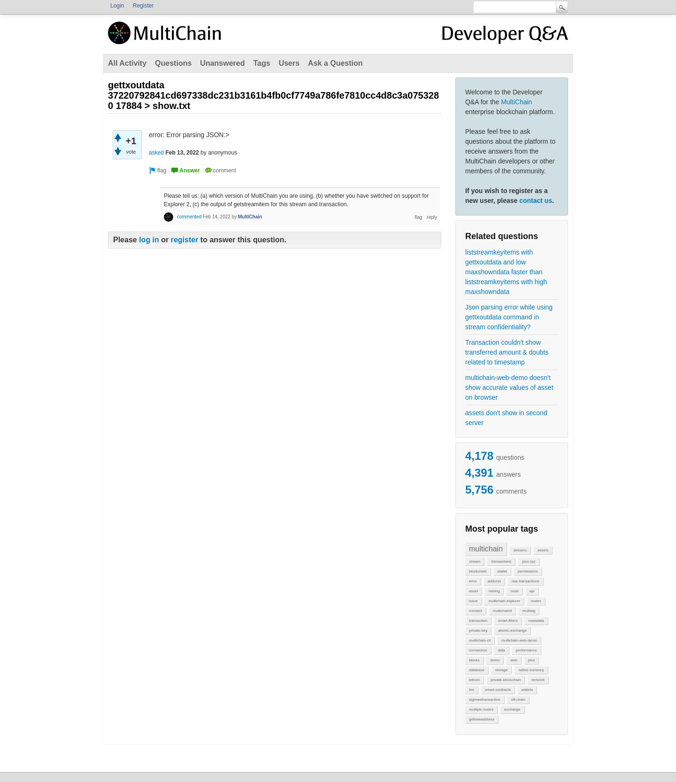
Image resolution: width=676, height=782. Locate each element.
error (473, 581)
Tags (261, 63)
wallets (527, 690)
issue (473, 601)
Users (289, 63)
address (494, 581)
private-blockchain (506, 680)
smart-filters (508, 621)
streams (520, 550)
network (538, 680)
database (476, 670)
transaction (478, 621)
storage (501, 670)
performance (526, 650)
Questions (173, 63)
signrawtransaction (484, 699)
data (501, 650)
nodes (536, 601)
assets (543, 550)
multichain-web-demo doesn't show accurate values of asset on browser (509, 387)
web (513, 660)
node (514, 591)
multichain (486, 549)
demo (494, 660)
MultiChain (516, 102)
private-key (478, 630)
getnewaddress (481, 719)
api (532, 591)
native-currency (531, 670)
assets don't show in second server (506, 417)
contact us (535, 200)
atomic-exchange (512, 630)
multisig (528, 611)
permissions (528, 571)
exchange (512, 709)
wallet (502, 571)
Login (117, 5)
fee (471, 690)
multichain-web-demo (519, 640)
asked (156, 152)
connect (475, 611)
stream (474, 561)
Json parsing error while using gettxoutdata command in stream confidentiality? (509, 317)
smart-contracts (498, 690)
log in (149, 240)
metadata (536, 621)
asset (473, 591)
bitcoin (474, 680)
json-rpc (528, 561)
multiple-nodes (481, 709)
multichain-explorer (504, 601)
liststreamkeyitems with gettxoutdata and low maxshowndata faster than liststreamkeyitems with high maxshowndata (506, 271)
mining (494, 591)
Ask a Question (335, 63)
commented (189, 216)
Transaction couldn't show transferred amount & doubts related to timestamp (506, 352)
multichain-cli (480, 640)
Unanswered (222, 63)
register (185, 240)
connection (478, 650)
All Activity (127, 63)
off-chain (518, 699)
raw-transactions (525, 581)
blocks (474, 660)
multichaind (502, 611)
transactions (501, 561)
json (531, 660)
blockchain (478, 571)
